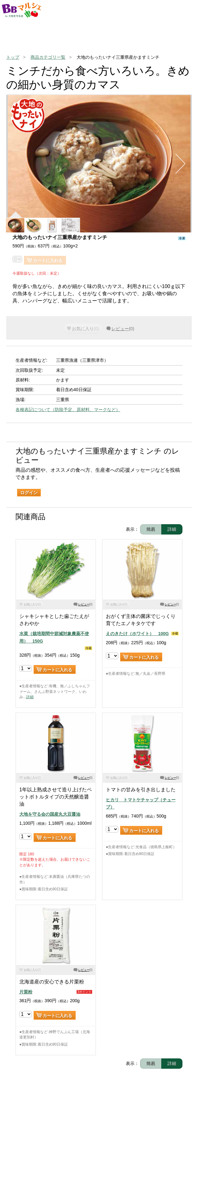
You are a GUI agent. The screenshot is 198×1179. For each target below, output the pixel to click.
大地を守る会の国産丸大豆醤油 (49, 814)
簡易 (150, 529)
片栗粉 (25, 991)
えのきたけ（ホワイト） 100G (137, 633)
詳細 (171, 529)
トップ (12, 57)
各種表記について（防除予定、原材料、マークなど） (68, 409)
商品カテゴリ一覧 (48, 57)
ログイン (29, 492)
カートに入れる (48, 260)
